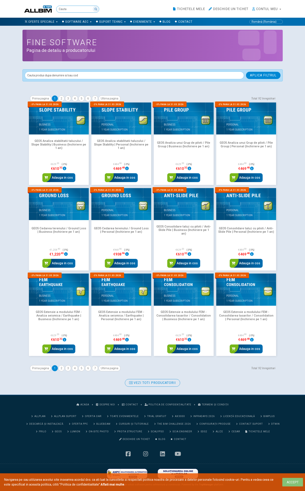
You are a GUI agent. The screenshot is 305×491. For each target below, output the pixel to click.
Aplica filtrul (263, 75)
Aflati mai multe (112, 484)
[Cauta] (77, 9)
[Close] (292, 482)
